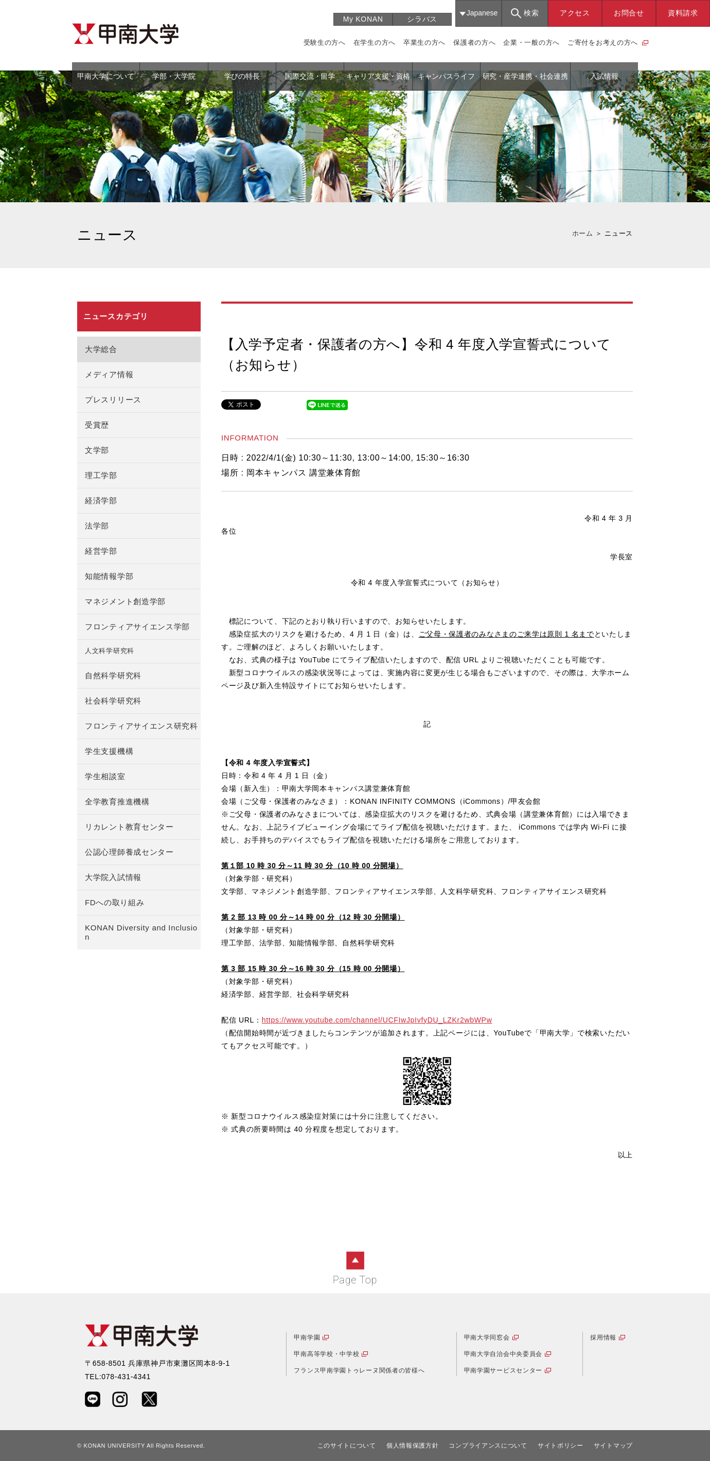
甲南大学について (105, 76)
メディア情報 (109, 374)
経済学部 (101, 500)
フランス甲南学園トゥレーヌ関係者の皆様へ (359, 1370)
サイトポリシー (560, 1445)
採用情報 (603, 1337)
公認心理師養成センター (129, 852)
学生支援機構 (109, 751)
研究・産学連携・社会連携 (525, 76)
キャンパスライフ (446, 76)
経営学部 (101, 551)
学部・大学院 (173, 76)
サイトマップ (613, 1445)
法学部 (97, 525)
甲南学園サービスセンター (503, 1370)
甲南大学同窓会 (487, 1337)
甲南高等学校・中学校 (326, 1354)
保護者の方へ (474, 42)
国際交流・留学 (310, 76)
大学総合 (101, 349)
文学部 (97, 450)
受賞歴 (97, 424)
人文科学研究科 (109, 651)
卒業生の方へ (424, 42)
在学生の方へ (374, 42)
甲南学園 (307, 1337)
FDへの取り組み (115, 902)
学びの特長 (242, 76)
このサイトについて (346, 1445)
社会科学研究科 (113, 700)
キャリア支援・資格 (378, 76)
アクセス (575, 13)
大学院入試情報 (113, 877)
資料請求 (683, 13)
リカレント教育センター (129, 826)
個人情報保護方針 (412, 1445)
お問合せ (629, 13)
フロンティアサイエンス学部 (137, 626)
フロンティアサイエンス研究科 (141, 725)
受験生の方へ (325, 42)
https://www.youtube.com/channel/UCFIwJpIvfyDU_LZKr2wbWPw (377, 1020)
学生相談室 (105, 776)
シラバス (422, 19)
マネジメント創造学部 (125, 601)
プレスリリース (113, 399)
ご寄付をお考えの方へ (602, 42)
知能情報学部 (109, 576)
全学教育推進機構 (117, 801)
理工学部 (101, 475)
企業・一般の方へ (531, 42)
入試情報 (604, 76)
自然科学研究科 (113, 675)
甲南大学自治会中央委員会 (503, 1354)
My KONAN (363, 19)
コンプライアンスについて (488, 1445)
